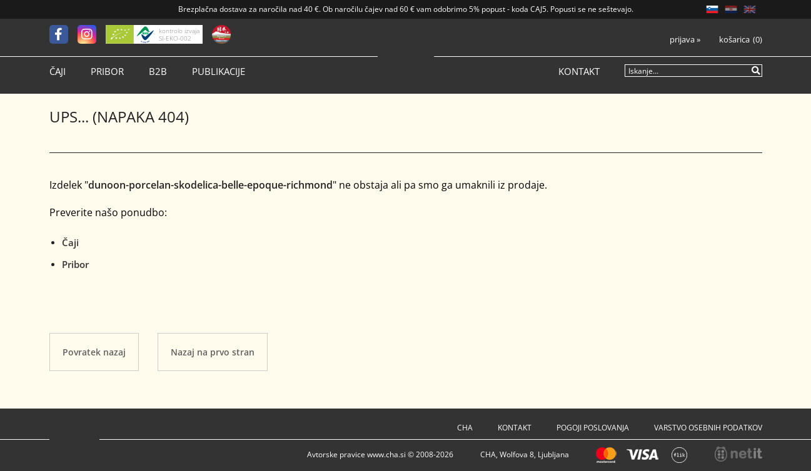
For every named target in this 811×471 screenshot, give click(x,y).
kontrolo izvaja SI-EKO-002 (179, 34)
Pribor (107, 71)
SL (712, 9)
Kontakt (579, 71)
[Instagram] (92, 34)
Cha (465, 427)
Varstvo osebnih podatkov (708, 427)
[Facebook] (63, 34)
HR (731, 9)
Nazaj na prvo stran (212, 352)
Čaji (57, 71)
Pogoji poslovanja (593, 427)
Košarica (734, 40)
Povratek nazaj (94, 352)
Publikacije (218, 71)
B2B (158, 71)
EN (749, 9)
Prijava (685, 40)
